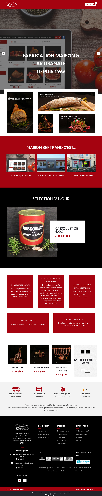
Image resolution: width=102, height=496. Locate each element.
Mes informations (44, 437)
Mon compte (42, 431)
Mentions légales (66, 468)
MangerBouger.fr (51, 495)
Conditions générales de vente (49, 468)
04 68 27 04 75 (23, 459)
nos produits (85, 371)
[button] (94, 4)
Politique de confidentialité (83, 468)
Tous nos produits (63, 431)
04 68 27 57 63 (23, 468)
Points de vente (81, 434)
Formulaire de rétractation (56, 471)
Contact (79, 440)
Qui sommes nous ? (82, 431)
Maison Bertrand (18, 489)
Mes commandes (43, 434)
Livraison (79, 437)
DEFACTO (92, 489)
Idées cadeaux (61, 444)
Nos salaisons (61, 437)
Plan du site (79, 471)
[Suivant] (98, 53)
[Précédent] (3, 53)
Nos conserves (62, 440)
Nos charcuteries (62, 434)
